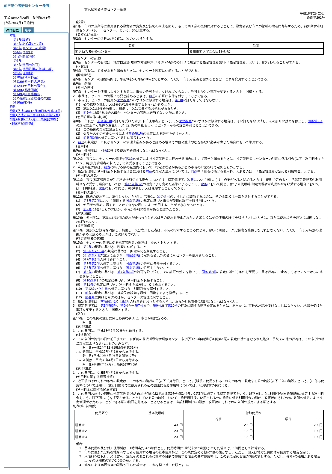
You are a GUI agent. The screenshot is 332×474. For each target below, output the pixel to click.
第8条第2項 (91, 200)
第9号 (157, 305)
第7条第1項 (91, 259)
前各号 (90, 297)
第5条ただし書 (93, 251)
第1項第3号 (109, 305)
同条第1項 (133, 200)
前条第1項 (104, 121)
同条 (194, 171)
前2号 (87, 112)
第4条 (87, 247)
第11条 (88, 284)
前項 (152, 96)
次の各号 (123, 100)
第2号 (126, 301)
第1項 (179, 100)
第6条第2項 (91, 255)
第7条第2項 (91, 263)
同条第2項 (315, 121)
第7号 (139, 305)
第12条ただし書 (96, 288)
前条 (149, 171)
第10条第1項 (92, 280)
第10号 (173, 305)
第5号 (124, 305)
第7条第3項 (91, 268)
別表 (104, 150)
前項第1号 (108, 301)
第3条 (129, 158)
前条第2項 (90, 137)
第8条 (87, 272)
